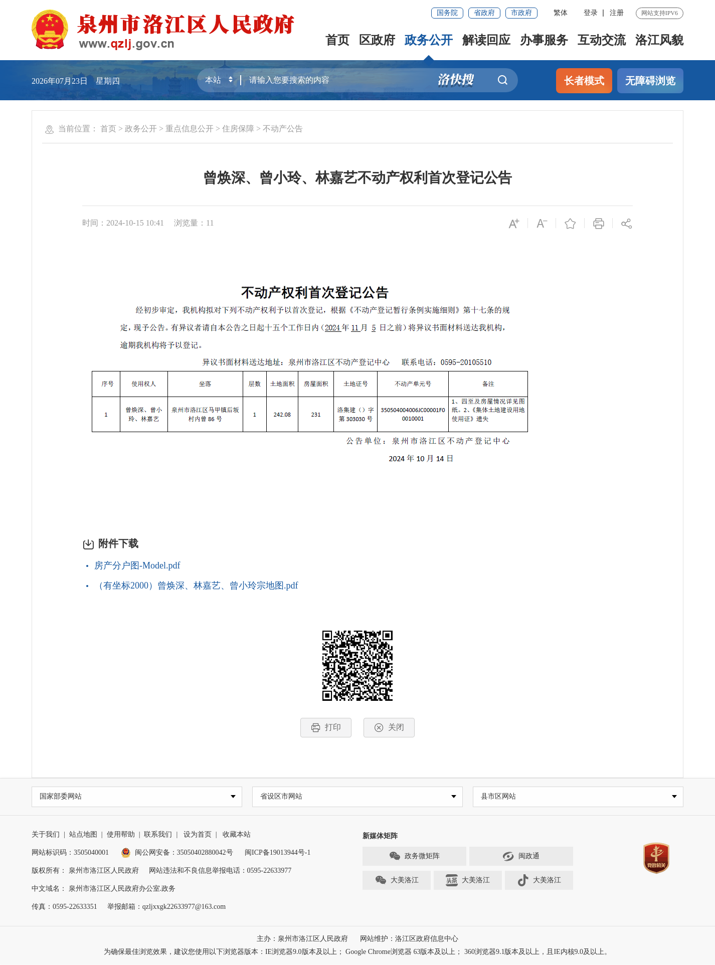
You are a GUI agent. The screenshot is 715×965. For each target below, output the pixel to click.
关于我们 (46, 835)
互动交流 (602, 40)
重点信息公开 (189, 128)
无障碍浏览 (650, 80)
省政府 (484, 13)
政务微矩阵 (414, 857)
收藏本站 (237, 835)
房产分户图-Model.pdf (137, 565)
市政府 (521, 13)
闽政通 (521, 857)
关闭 (389, 727)
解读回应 (486, 40)
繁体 (561, 13)
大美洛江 (397, 881)
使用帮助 (121, 835)
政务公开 (429, 40)
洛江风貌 (659, 40)
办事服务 (544, 40)
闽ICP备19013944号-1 (277, 853)
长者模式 (584, 80)
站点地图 (83, 835)
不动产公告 (283, 128)
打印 (326, 727)
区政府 (377, 40)
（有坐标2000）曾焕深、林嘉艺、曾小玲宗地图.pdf (196, 586)
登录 (591, 13)
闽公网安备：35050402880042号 (177, 853)
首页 (337, 40)
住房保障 (238, 128)
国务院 (447, 13)
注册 (617, 13)
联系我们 (158, 835)
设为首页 (198, 835)
